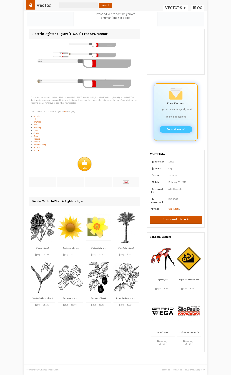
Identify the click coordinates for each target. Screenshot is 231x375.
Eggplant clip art (98, 298)
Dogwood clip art (70, 298)
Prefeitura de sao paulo (189, 332)
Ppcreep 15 (163, 280)
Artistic (36, 116)
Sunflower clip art (70, 248)
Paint (35, 124)
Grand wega (162, 332)
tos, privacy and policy (195, 370)
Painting (37, 127)
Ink (34, 119)
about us (166, 370)
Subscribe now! (176, 129)
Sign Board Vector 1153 (189, 280)
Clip (170, 209)
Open (35, 136)
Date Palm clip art (126, 248)
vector (43, 5)
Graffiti (36, 133)
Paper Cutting (39, 145)
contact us (177, 370)
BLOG (198, 8)
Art (65, 111)
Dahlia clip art (42, 248)
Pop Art (36, 150)
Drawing (37, 122)
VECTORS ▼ (175, 8)
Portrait (36, 147)
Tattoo (36, 130)
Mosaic (36, 139)
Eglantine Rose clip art (126, 298)
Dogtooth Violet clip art (43, 298)
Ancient (36, 142)
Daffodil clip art (98, 248)
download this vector (175, 219)
